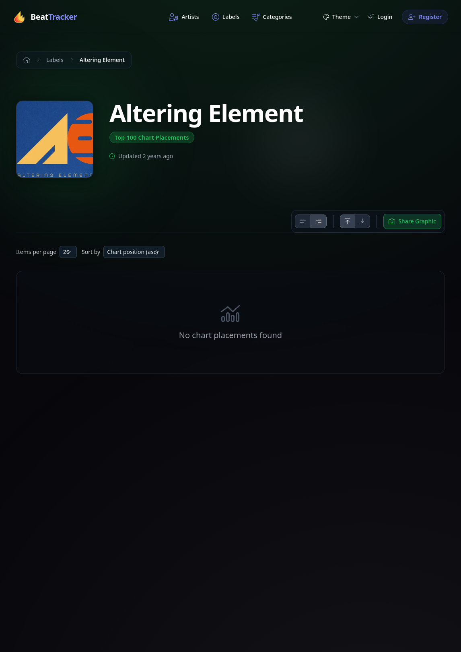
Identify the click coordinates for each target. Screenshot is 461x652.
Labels (226, 17)
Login (380, 17)
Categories (272, 17)
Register (425, 17)
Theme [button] (341, 17)
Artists (184, 17)
